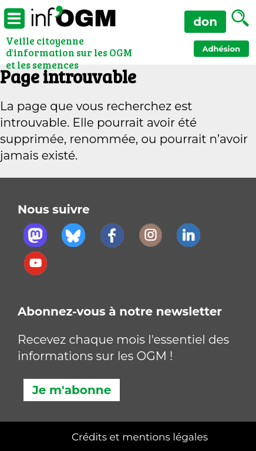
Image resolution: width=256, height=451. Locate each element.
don (205, 22)
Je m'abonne (71, 390)
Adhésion (221, 48)
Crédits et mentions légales (140, 437)
